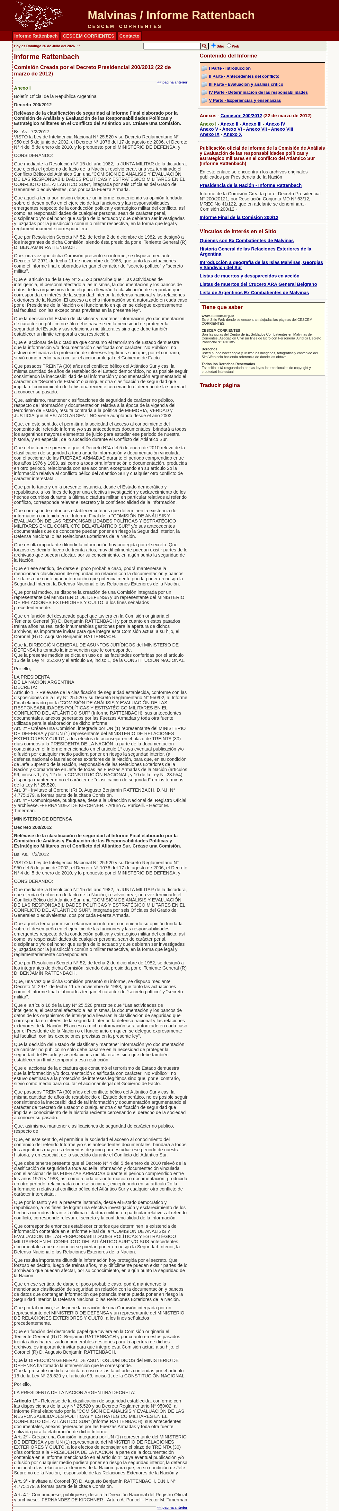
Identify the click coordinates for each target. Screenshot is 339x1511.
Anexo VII (256, 129)
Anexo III (252, 124)
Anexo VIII (282, 129)
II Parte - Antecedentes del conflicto (244, 76)
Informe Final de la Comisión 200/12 (239, 217)
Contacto (129, 36)
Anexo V (209, 129)
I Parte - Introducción (230, 68)
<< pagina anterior (172, 82)
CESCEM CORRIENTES (88, 36)
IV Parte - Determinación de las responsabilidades (258, 92)
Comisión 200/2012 (241, 115)
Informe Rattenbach (36, 36)
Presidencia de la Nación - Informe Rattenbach (251, 185)
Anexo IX (210, 134)
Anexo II (229, 124)
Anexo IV (275, 124)
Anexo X (232, 134)
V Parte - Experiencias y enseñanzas (245, 100)
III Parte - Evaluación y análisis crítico (246, 84)
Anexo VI (232, 129)
